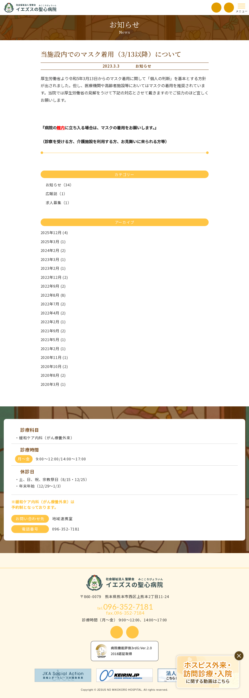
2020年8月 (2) (53, 375)
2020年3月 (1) (53, 384)
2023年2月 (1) (53, 268)
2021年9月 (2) (53, 330)
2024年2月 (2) (53, 250)
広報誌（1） (54, 193)
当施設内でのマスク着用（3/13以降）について (111, 54)
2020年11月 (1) (54, 357)
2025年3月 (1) (53, 241)
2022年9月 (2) (53, 286)
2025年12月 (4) (54, 232)
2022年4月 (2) (53, 312)
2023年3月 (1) (53, 259)
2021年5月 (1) (53, 339)
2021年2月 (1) (53, 348)
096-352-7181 (125, 606)
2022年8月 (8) (53, 295)
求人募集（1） (56, 202)
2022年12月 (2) (54, 277)
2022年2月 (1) (53, 321)
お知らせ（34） (57, 184)
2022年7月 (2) (53, 303)
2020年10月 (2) (54, 366)
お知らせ (143, 66)
